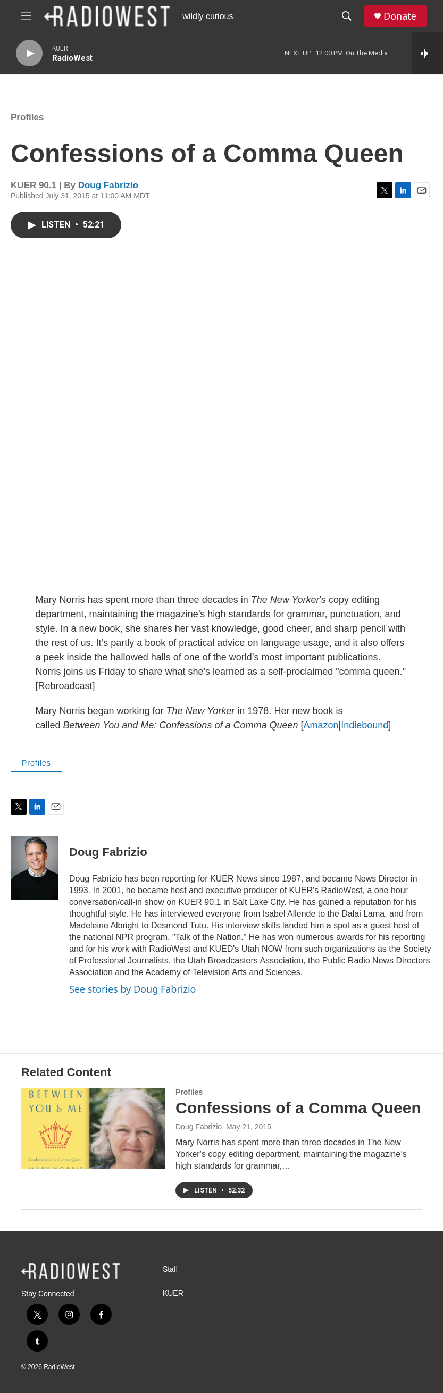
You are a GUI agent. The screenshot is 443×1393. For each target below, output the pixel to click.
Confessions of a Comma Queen (298, 1108)
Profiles (27, 117)
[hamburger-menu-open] (26, 16)
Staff (170, 1269)
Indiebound (364, 725)
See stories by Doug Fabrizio (132, 989)
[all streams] (427, 53)
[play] (29, 53)
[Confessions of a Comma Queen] (93, 1128)
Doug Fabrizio (108, 185)
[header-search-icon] (347, 16)
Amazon (320, 725)
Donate (399, 16)
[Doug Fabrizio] (34, 868)
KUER (173, 1293)
